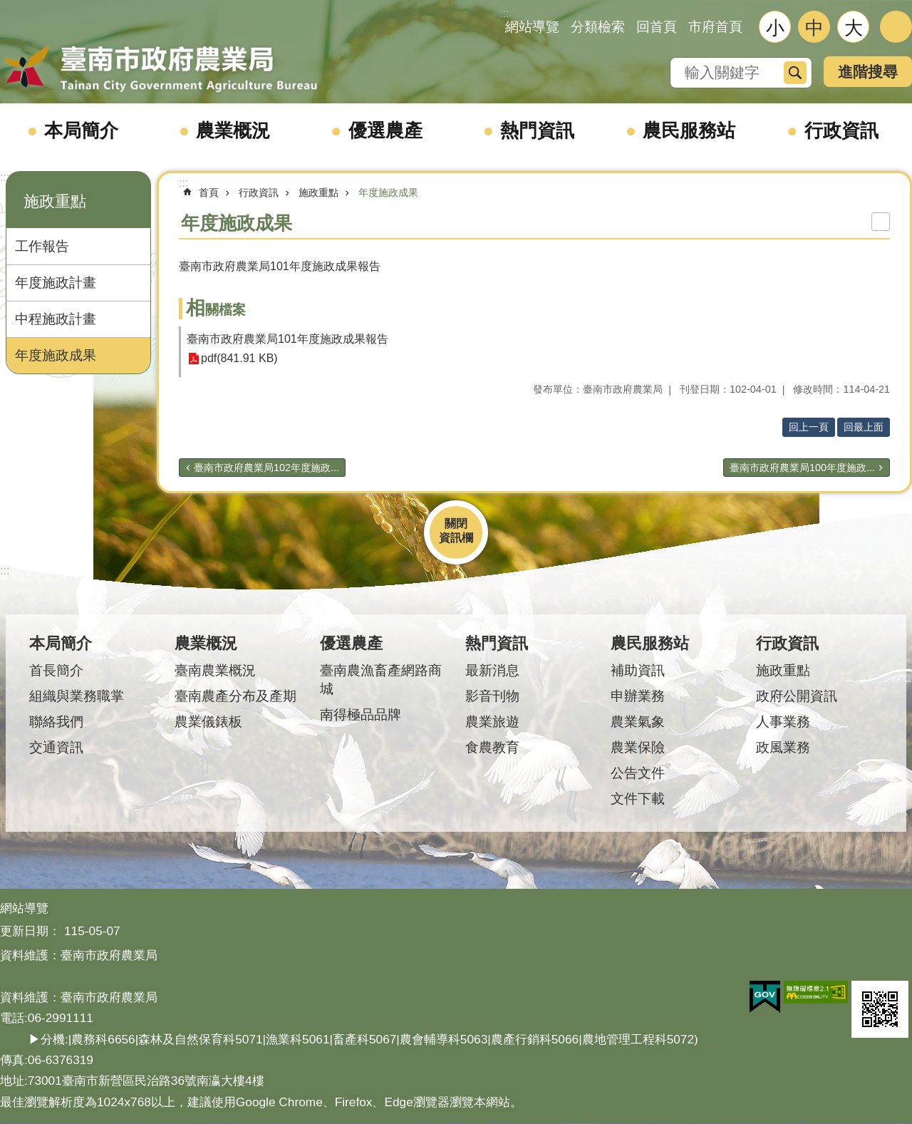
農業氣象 (638, 721)
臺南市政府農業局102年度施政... (266, 467)
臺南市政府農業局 (160, 69)
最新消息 (492, 670)
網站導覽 (532, 26)
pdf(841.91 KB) (239, 359)
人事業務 (783, 721)
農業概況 (233, 130)
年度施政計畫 (55, 282)
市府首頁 (715, 26)
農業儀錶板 (208, 721)
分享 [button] (896, 27)
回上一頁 (809, 427)
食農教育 (492, 747)
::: (4, 177)
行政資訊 (841, 130)
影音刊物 (492, 696)
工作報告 (42, 246)
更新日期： (30, 931)
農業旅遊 (492, 721)
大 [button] (853, 28)
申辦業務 (638, 696)
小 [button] (775, 28)
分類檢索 (598, 26)
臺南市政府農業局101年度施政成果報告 (287, 339)
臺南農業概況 (215, 670)
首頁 (209, 192)
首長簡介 (56, 670)
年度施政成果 (55, 355)
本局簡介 (81, 130)
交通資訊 (56, 747)
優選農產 (385, 130)
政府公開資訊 (796, 696)
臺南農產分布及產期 (235, 696)
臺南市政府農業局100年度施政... (802, 467)
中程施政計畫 (55, 318)
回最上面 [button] (864, 427)
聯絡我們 (56, 721)
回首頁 (656, 26)
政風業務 (783, 747)
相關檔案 (216, 309)
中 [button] (814, 28)
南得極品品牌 (360, 714)
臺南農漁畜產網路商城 (381, 679)
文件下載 (638, 798)
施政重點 (55, 201)
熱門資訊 (537, 130)
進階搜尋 (868, 71)
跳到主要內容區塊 (7, 7)
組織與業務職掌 (76, 696)
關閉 (456, 523)
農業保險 (638, 747)
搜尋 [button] (795, 72)
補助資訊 (638, 670)
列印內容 (880, 221)
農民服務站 (689, 130)
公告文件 (638, 772)
